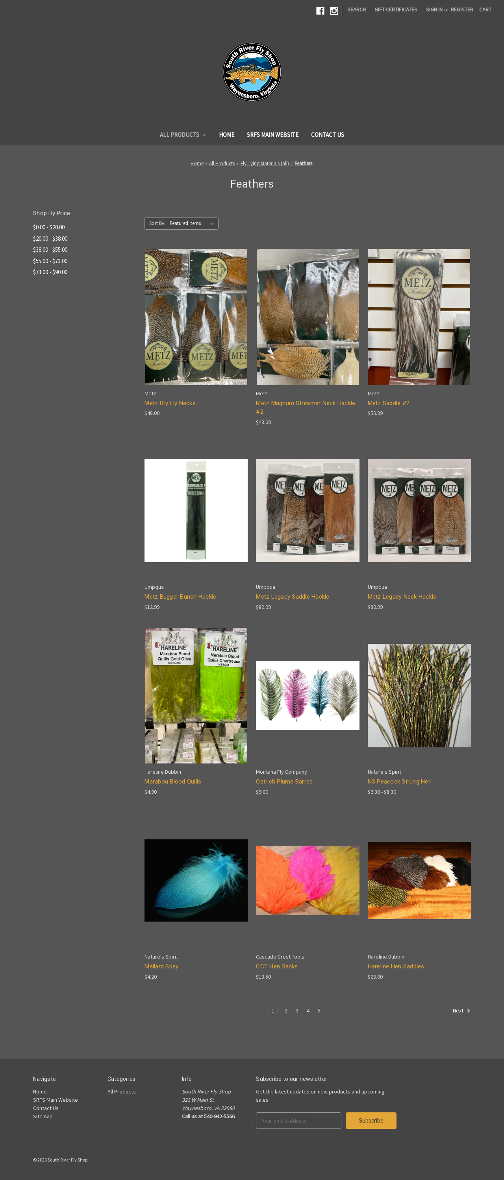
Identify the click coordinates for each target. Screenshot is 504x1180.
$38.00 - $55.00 (50, 249)
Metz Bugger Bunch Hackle (180, 596)
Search (356, 9)
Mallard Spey (161, 966)
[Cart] (485, 9)
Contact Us (327, 134)
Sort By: (157, 223)
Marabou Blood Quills (173, 781)
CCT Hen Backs (277, 966)
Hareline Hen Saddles (396, 966)
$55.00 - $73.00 (50, 261)
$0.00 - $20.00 (49, 227)
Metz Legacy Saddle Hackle (292, 596)
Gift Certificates (395, 9)
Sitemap (43, 1116)
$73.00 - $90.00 (50, 272)
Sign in (434, 9)
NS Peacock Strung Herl (400, 781)
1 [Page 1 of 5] (273, 1010)
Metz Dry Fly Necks (170, 403)
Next (462, 1011)
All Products (183, 134)
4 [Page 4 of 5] (308, 1010)
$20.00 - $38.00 (50, 238)
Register (462, 9)
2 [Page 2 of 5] (286, 1010)
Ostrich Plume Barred (284, 781)
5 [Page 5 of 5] (319, 1010)
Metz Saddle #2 (389, 403)
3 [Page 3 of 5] (297, 1010)
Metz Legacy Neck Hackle (402, 596)
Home (226, 134)
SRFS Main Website (272, 134)
